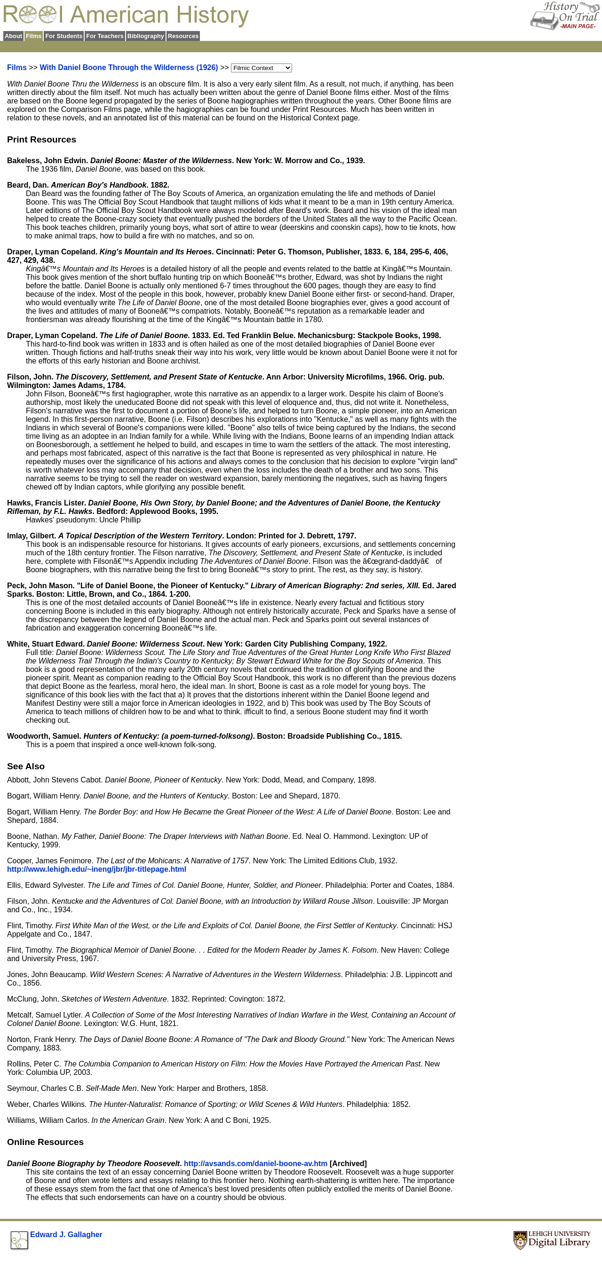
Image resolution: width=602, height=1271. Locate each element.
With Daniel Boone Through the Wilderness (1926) (129, 67)
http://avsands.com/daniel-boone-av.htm (257, 1164)
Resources (183, 35)
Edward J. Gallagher (66, 1235)
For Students (63, 35)
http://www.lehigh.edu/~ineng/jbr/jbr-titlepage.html (96, 869)
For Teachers (104, 35)
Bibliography (145, 35)
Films (17, 67)
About (13, 35)
